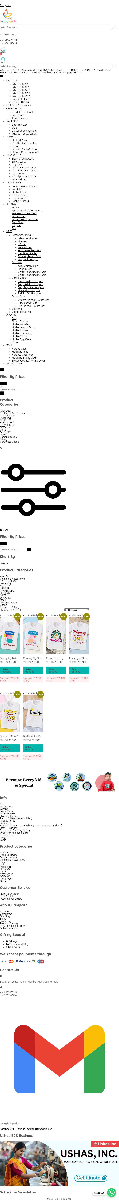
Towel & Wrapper (21, 118)
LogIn (3, 840)
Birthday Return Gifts (29, 256)
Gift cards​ (17, 308)
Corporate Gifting (72, 72)
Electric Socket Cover (23, 158)
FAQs (3, 837)
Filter (3, 383)
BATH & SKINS (46, 70)
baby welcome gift (28, 259)
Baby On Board (20, 200)
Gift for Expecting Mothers (32, 271)
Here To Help (7, 896)
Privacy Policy (7, 821)
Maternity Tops (20, 351)
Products (5, 921)
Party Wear (6, 879)
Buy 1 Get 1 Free (20, 99)
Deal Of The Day (21, 102)
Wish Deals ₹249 (21, 90)
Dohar (15, 146)
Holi (2, 864)
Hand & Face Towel (22, 112)
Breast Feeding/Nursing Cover (28, 360)
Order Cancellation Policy (14, 832)
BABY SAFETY (87, 70)
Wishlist (4, 809)
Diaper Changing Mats (24, 130)
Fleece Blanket (20, 321)
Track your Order (9, 894)
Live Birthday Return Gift (31, 305)
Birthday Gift (25, 268)
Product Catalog (9, 923)
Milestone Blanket (27, 238)
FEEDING (5, 72)
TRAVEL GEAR (103, 70)
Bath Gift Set (25, 247)
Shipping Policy (8, 816)
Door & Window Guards (25, 170)
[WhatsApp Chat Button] (111, 1192)
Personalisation (46, 72)
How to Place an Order (12, 926)
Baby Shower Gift (27, 302)
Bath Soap (17, 115)
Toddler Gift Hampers (29, 293)
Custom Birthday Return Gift (33, 299)
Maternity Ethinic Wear (24, 357)
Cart (2, 804)
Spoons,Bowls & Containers (27, 210)
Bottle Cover (18, 216)
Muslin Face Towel (22, 333)
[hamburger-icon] (1, 76)
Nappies (16, 225)
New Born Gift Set (27, 253)
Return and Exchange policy (15, 830)
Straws (15, 207)
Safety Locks (19, 161)
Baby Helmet (19, 179)
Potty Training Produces (25, 186)
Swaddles (17, 189)
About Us (5, 911)
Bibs (14, 228)
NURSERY (73, 70)
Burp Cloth (17, 222)
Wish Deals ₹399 (21, 93)
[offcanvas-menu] (37, 526)
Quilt (14, 127)
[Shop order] (76, 609)
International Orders (11, 898)
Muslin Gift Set (19, 336)
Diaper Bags (18, 197)
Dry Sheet (17, 164)
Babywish (5, 5)
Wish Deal (5, 70)
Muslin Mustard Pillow (23, 327)
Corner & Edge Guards (24, 167)
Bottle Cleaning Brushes (25, 219)
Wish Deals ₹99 (20, 84)
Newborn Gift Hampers (30, 281)
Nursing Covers (20, 194)
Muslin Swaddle (20, 324)
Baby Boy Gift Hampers (31, 287)
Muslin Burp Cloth (21, 339)
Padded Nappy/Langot (24, 133)
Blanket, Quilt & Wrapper (25, 152)
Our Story (5, 916)
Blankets (22, 241)
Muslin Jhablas (20, 330)
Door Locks (18, 173)
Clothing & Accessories (24, 70)
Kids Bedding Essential (24, 143)
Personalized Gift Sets (29, 250)
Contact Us (6, 914)
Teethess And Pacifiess (24, 213)
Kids (2, 862)
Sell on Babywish (9, 928)
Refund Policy (7, 835)
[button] (6, 70)
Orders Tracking (9, 828)
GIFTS (14, 72)
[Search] (2, 393)
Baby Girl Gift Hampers (30, 284)
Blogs (3, 918)
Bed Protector (19, 124)
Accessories (6, 874)
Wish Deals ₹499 (21, 96)
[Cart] (0, 55)
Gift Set (22, 244)
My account (6, 806)
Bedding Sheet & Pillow (24, 149)
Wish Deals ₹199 (20, 87)
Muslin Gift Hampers (29, 290)
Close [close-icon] (4, 529)
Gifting (59, 72)
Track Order (6, 811)
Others (3, 881)
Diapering (61, 70)
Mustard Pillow (20, 140)
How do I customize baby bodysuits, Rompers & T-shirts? (31, 825)
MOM (34, 72)
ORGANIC (24, 72)
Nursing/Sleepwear (22, 354)
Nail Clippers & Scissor (24, 176)
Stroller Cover (19, 192)
